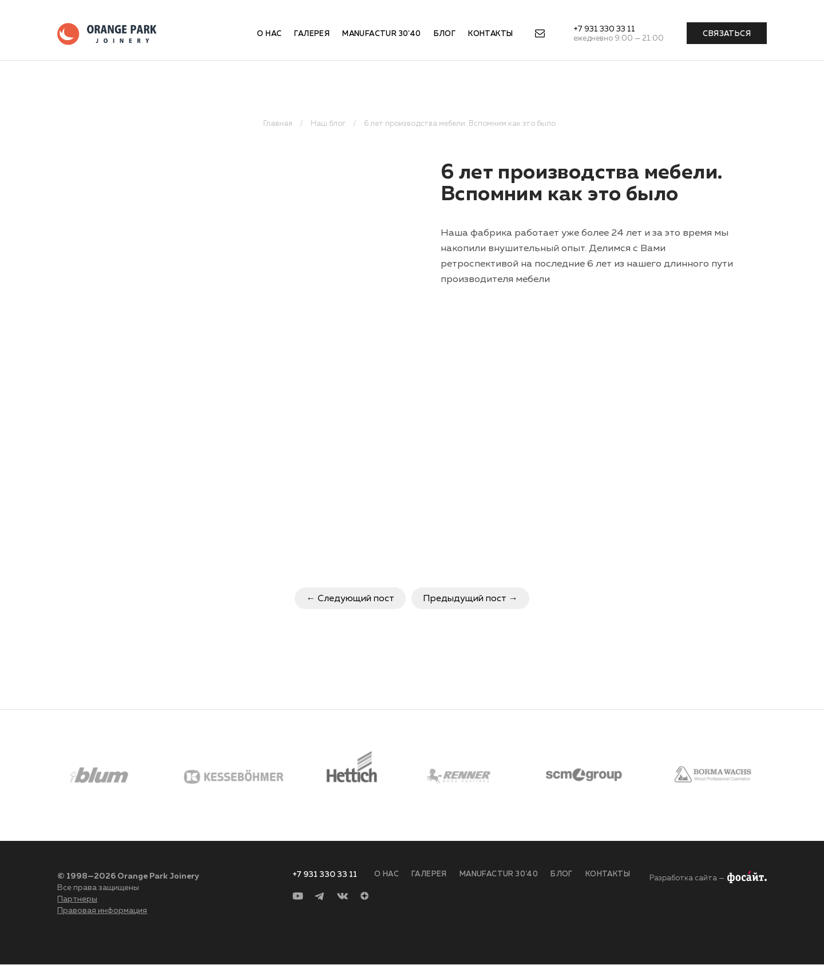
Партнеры (77, 899)
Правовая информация (102, 911)
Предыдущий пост (464, 598)
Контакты (490, 34)
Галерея (312, 34)
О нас (269, 34)
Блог (445, 34)
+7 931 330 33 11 (604, 29)
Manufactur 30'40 (381, 34)
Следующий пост (356, 598)
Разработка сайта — (686, 878)
